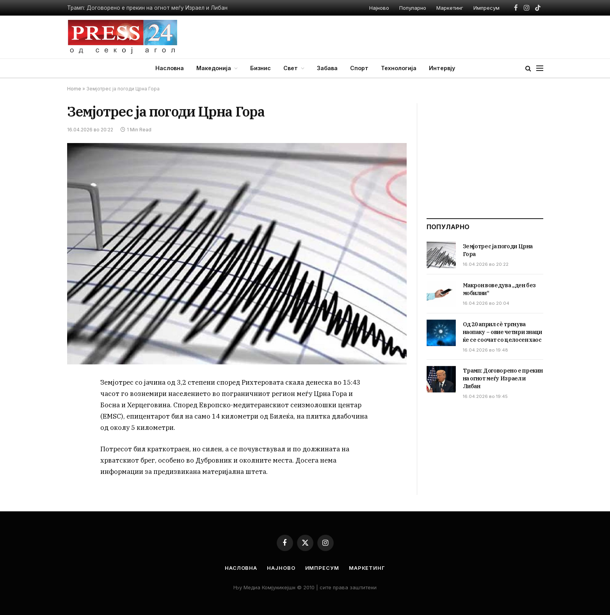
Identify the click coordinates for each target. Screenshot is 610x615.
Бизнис (260, 68)
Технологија (398, 68)
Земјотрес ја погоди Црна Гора (498, 250)
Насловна (169, 68)
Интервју (442, 68)
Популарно (412, 8)
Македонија (213, 68)
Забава (327, 68)
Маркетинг (449, 8)
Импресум (486, 8)
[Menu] (539, 68)
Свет (290, 68)
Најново (379, 8)
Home (74, 89)
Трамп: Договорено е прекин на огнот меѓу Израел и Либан (147, 8)
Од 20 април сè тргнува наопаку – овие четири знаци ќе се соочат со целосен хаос (502, 332)
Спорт (359, 68)
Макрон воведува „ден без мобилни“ (499, 289)
